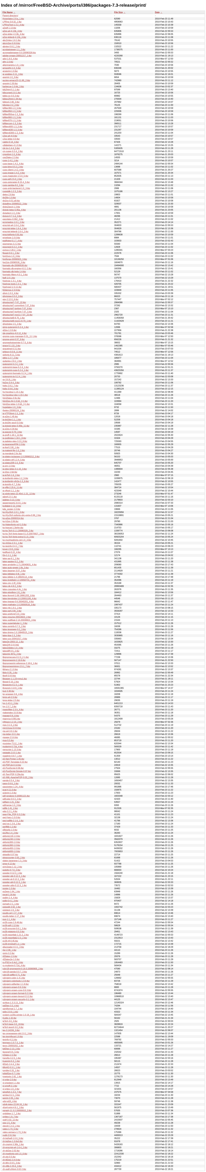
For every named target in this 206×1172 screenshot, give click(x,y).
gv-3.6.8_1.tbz (9, 379)
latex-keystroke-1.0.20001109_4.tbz (19, 598)
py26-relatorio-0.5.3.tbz (14, 931)
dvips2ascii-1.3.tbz (11, 207)
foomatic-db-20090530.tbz (15, 265)
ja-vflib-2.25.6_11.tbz (12, 487)
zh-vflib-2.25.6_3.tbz (12, 1166)
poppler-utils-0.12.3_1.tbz (15, 885)
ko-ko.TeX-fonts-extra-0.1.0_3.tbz (18, 537)
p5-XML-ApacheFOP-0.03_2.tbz (18, 777)
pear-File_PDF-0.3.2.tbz (14, 814)
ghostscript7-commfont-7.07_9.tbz (19, 305)
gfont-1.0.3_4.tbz (11, 293)
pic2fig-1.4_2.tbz (10, 833)
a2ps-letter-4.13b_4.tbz (14, 34)
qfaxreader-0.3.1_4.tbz (13, 947)
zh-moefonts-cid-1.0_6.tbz (15, 1154)
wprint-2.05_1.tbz (11, 1098)
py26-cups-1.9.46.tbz (12, 922)
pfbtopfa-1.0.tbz (10, 830)
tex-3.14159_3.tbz (11, 1030)
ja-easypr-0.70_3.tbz (12, 432)
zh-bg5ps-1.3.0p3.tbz (13, 1141)
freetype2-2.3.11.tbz (12, 287)
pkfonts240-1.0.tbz (11, 839)
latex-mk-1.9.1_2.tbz (12, 608)
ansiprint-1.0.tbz (10, 71)
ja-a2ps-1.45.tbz (10, 416)
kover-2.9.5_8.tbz (11, 549)
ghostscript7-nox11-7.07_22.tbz (17, 315)
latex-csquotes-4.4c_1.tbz (15, 589)
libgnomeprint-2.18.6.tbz (14, 660)
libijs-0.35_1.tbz (10, 672)
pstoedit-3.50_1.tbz (12, 907)
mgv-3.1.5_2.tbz (10, 725)
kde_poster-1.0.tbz (11, 509)
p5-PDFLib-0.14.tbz (12, 765)
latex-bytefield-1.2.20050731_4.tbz (19, 580)
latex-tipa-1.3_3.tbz (12, 635)
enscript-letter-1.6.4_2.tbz (15, 228)
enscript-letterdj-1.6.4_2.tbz (15, 231)
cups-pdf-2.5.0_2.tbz (12, 179)
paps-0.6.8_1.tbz (10, 783)
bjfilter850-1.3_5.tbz (12, 111)
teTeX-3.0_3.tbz (10, 1021)
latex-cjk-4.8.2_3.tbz (12, 586)
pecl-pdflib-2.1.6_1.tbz (13, 821)
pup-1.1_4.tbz (9, 919)
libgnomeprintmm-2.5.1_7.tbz (16, 666)
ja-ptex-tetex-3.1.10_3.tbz (15, 469)
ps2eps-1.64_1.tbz (11, 891)
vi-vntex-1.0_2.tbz (11, 1089)
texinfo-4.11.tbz (10, 1039)
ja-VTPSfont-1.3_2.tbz (13, 413)
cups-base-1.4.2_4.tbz (13, 164)
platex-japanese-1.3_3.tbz (15, 861)
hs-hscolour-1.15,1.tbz (13, 392)
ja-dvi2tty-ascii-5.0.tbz (13, 423)
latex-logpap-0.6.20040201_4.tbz (18, 601)
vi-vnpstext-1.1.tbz (11, 1083)
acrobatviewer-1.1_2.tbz (14, 49)
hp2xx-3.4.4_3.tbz (11, 382)
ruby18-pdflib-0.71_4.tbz (14, 975)
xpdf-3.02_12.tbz (10, 1120)
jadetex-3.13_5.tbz (11, 500)
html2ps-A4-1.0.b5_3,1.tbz (15, 401)
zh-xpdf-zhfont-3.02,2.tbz (14, 1169)
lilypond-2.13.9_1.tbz (12, 688)
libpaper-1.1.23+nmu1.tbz (15, 679)
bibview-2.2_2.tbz (11, 105)
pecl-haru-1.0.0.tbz (11, 817)
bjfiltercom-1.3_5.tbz (12, 123)
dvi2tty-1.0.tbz (9, 197)
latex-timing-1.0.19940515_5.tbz (18, 632)
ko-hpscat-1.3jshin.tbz (13, 527)
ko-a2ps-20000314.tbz (13, 518)
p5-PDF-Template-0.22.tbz (15, 762)
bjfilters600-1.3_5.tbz (12, 126)
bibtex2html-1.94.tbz (12, 99)
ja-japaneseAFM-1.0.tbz (14, 444)
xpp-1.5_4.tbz (9, 1123)
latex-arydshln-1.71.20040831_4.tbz (20, 564)
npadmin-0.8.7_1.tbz (12, 756)
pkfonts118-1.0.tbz (11, 836)
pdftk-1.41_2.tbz (10, 808)
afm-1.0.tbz (8, 62)
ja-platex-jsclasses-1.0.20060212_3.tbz (21, 456)
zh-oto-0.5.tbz (9, 1157)
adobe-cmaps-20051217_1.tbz (17, 56)
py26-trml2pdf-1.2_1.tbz (14, 944)
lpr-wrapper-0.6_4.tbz (13, 694)
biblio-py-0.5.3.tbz (11, 96)
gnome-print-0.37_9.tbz (14, 339)
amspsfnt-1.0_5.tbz (12, 68)
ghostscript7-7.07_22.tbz (14, 302)
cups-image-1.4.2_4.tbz (14, 173)
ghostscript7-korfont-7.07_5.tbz (17, 312)
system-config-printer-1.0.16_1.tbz (19, 1015)
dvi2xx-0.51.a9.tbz (11, 201)
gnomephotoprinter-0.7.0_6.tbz (17, 342)
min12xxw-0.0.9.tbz (12, 728)
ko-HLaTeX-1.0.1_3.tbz (13, 512)
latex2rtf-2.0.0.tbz (11, 645)
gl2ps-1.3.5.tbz (10, 330)
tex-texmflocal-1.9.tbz (13, 1036)
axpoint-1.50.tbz (10, 83)
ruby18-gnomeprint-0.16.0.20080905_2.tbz (23, 969)
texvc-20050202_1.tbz (13, 1046)
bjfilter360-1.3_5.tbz (12, 108)
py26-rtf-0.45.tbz (10, 941)
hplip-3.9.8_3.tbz (10, 389)
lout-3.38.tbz (8, 691)
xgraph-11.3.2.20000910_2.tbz (17, 1110)
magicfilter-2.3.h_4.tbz (13, 709)
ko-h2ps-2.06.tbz (10, 521)
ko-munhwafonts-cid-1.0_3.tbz (17, 540)
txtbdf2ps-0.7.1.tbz (11, 1073)
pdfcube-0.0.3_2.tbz (12, 799)
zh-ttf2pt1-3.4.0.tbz (11, 1160)
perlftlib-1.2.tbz (10, 827)
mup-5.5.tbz (8, 740)
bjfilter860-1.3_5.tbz (12, 117)
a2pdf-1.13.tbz (9, 28)
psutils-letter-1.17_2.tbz (14, 916)
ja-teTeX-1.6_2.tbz (11, 475)
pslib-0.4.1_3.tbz (10, 901)
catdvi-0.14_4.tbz (11, 142)
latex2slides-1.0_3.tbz (13, 648)
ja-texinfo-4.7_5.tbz (12, 484)
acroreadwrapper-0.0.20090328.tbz (19, 52)
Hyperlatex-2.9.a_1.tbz (13, 19)
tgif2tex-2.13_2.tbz (11, 1049)
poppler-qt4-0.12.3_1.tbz (14, 882)
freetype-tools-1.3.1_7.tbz (15, 284)
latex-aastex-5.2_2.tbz (13, 561)
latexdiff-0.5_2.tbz (11, 651)
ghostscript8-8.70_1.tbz (14, 318)
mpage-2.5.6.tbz (10, 737)
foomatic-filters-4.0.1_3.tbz (15, 274)
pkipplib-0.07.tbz (10, 854)
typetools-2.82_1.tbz (12, 1076)
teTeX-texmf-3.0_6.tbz (13, 1027)
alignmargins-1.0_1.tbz (13, 65)
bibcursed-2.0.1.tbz (12, 93)
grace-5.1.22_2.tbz (11, 346)
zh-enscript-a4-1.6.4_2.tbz (15, 1147)
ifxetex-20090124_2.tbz (14, 410)
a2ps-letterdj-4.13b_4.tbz (14, 37)
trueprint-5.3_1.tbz (11, 1061)
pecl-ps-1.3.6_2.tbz (12, 824)
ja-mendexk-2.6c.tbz (12, 453)
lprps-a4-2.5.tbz (10, 697)
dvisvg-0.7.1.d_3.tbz (12, 216)
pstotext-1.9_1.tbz (11, 910)
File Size (118, 12)
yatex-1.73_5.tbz (10, 1129)
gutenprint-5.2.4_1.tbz (13, 364)
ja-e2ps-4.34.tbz (10, 429)
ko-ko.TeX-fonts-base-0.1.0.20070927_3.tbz (23, 534)
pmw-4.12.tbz (9, 864)
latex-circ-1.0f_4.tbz (12, 583)
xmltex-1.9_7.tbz (10, 1117)
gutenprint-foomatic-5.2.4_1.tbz (17, 373)
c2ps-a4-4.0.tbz (10, 136)
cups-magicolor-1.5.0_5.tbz (15, 176)
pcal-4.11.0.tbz (10, 790)
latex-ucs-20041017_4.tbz (15, 639)
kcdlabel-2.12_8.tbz (12, 506)
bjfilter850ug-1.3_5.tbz (13, 114)
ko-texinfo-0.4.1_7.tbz (13, 546)
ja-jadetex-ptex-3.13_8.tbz (15, 441)
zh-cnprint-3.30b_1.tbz (13, 1144)
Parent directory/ (10, 15)
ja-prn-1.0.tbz (9, 466)
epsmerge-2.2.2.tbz (12, 244)
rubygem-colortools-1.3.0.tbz (16, 981)
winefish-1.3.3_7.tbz (12, 1092)
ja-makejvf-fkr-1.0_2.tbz (14, 450)
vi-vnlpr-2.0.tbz (10, 1079)
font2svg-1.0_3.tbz (11, 256)
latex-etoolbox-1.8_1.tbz (14, 592)
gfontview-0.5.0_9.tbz (13, 296)
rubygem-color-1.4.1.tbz (14, 978)
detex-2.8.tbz (9, 194)
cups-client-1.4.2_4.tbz (13, 170)
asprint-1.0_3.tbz (10, 77)
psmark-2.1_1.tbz (11, 904)
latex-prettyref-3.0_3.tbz (14, 614)
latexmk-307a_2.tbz (12, 654)
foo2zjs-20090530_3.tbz (14, 262)
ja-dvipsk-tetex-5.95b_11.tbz (16, 426)
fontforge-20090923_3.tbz (15, 259)
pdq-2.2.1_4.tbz (10, 811)
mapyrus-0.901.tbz (11, 719)
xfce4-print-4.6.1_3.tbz (13, 1107)
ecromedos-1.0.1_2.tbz (13, 222)
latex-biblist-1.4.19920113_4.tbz (18, 577)
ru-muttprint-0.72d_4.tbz (14, 965)
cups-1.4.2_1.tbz (10, 160)
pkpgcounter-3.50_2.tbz (14, 857)
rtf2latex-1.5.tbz (10, 956)
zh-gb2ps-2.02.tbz (11, 1151)
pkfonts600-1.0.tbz (11, 851)
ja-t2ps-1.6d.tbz (10, 472)
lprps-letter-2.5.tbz (11, 700)
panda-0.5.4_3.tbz (11, 780)
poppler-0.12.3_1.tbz (12, 873)
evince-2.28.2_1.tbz (12, 250)
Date (157, 12)
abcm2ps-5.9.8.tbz (11, 43)
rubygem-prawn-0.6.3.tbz (14, 987)
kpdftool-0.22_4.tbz (12, 552)
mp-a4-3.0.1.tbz (10, 731)
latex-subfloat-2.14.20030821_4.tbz (19, 620)
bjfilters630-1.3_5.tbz (12, 130)
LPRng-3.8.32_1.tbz (12, 22)
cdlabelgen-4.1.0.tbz (12, 145)
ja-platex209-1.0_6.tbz (13, 463)
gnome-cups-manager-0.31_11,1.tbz (20, 336)
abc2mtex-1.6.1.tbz (12, 40)
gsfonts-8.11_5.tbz (11, 355)
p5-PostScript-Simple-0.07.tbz (17, 771)
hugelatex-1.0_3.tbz (12, 407)
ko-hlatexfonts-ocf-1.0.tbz (15, 524)
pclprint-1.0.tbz (10, 793)
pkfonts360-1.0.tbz (11, 845)
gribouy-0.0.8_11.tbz (12, 352)
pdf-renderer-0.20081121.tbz (16, 796)
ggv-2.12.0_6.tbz (10, 299)
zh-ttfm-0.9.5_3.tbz (11, 1163)
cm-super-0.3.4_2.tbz (13, 151)
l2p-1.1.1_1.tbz (10, 555)
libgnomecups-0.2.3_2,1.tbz (16, 657)
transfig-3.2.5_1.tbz (12, 1058)
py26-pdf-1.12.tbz (11, 925)
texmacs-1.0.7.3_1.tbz (13, 1043)
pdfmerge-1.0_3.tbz (12, 805)
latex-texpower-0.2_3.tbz (14, 629)
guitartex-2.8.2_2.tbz (12, 361)
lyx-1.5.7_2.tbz (9, 706)
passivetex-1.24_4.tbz (13, 787)
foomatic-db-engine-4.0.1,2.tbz (17, 268)
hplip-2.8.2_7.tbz (10, 386)
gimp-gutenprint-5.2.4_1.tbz (16, 327)
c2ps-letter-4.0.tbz (11, 139)
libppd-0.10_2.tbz (11, 682)
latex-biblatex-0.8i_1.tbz (14, 574)
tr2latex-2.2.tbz (10, 1055)
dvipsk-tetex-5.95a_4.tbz (14, 210)
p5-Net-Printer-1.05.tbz (13, 759)
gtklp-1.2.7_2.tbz (10, 358)
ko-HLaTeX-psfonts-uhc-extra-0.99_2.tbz (22, 515)
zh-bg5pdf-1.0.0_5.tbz (13, 1138)
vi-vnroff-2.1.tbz (10, 1086)
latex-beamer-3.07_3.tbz (14, 571)
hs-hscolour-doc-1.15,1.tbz (15, 395)
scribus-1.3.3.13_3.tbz (13, 1002)
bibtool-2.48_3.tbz (11, 102)
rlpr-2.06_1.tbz (9, 950)
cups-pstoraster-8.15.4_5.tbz (16, 182)
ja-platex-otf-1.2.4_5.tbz (14, 460)
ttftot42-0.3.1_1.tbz (11, 1067)
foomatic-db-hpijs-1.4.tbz (14, 271)
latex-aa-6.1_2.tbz (11, 558)
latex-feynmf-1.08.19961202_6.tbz (19, 595)
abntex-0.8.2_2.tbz (11, 46)
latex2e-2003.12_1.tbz (13, 642)
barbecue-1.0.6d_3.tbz (13, 86)
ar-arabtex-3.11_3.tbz (13, 74)
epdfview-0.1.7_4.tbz (12, 241)
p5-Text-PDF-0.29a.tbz (13, 774)
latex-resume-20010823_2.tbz (17, 617)
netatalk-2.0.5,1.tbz (12, 753)
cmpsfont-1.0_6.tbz (12, 154)
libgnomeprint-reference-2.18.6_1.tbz (20, 663)
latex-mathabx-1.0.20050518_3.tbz (19, 604)
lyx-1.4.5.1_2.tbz (10, 703)
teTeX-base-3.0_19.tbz (13, 1024)
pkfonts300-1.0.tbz (11, 842)
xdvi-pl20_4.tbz (10, 1101)
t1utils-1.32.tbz (9, 1018)
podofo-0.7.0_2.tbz (11, 870)
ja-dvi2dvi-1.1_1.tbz (12, 419)
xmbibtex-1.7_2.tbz (12, 1113)
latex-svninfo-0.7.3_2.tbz (14, 626)
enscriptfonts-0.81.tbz (13, 234)
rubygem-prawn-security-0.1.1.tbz (18, 999)
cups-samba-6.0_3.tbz (13, 185)
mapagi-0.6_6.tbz (11, 716)
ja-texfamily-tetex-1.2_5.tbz (15, 478)
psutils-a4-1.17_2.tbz (12, 913)
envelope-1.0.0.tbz (11, 238)
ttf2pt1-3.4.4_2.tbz (11, 1064)
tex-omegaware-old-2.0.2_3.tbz (17, 1033)
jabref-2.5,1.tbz (10, 497)
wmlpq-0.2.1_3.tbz (11, 1095)
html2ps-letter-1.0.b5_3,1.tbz (16, 404)
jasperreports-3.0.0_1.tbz (14, 503)
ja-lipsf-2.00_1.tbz (11, 447)
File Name (8, 12)
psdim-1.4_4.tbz (10, 898)
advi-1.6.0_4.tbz (10, 59)
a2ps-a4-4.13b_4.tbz (12, 31)
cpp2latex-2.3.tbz (11, 157)
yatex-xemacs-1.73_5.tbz (14, 1132)
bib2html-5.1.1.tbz (11, 89)
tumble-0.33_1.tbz (11, 1070)
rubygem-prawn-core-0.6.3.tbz (17, 990)
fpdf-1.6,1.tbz (9, 278)
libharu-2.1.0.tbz (10, 669)
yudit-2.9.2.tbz (9, 1135)
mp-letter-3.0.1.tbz (11, 734)
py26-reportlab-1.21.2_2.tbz (16, 935)
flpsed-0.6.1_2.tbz (11, 253)
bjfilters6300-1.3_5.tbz (13, 133)
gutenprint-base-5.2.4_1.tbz (16, 367)
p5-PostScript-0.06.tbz (13, 768)
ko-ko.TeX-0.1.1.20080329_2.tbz (18, 531)
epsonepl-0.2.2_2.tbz (12, 247)
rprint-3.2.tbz (9, 953)
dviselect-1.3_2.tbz (11, 213)
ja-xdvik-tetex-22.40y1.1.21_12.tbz (19, 494)
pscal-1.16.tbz (9, 894)
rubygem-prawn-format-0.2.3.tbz (18, 993)
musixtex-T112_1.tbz (12, 743)
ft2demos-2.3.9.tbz (11, 290)
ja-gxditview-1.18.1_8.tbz (14, 438)
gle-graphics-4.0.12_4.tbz (15, 333)
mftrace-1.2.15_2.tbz (12, 722)
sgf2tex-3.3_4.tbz (11, 1006)
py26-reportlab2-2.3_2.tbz (15, 938)
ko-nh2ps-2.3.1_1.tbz (13, 543)
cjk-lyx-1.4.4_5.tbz (11, 148)
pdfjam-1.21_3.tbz (11, 802)
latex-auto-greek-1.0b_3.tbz (16, 568)
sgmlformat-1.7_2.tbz (13, 1009)
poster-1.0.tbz (9, 888)
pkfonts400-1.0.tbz (11, 848)
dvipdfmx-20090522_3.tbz (15, 204)
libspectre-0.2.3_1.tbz (13, 685)
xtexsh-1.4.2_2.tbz (11, 1126)
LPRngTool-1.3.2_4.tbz (13, 25)
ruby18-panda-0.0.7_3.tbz (15, 972)
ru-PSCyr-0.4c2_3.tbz (13, 962)
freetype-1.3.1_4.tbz (12, 281)
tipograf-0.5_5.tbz (11, 1052)
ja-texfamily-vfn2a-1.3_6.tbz (16, 481)
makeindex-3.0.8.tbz (12, 713)
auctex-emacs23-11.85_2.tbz (16, 80)
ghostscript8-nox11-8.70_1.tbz (17, 321)
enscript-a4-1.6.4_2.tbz (13, 225)
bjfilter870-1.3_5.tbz (12, 120)
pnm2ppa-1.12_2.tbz (12, 867)
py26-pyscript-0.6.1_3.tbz (15, 928)
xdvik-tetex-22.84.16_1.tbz (15, 1104)
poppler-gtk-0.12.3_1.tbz (14, 876)
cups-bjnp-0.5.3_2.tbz (13, 167)
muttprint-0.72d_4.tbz (13, 746)
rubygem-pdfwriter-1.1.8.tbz (16, 984)
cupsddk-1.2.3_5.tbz (12, 191)
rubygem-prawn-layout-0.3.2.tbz (18, 996)
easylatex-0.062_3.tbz (13, 219)
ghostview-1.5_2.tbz (12, 324)
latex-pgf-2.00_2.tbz (12, 611)
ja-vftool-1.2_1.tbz (11, 490)
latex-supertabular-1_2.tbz (15, 623)
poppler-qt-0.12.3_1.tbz (14, 879)
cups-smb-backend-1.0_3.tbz (16, 188)
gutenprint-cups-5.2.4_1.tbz (16, 370)
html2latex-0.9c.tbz (11, 398)
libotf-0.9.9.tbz (9, 676)
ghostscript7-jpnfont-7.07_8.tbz (17, 308)
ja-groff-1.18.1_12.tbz (13, 435)
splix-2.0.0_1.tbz (10, 1012)
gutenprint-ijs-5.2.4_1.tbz (14, 376)
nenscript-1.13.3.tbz (12, 749)
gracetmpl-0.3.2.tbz (12, 349)
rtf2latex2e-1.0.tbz (11, 959)
